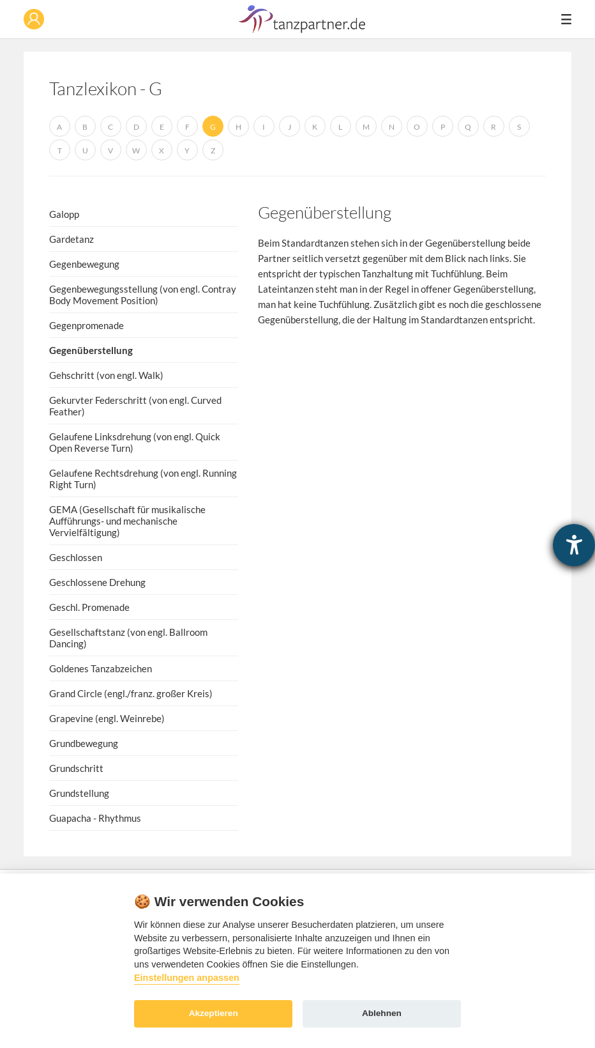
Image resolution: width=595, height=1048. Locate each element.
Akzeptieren (213, 1013)
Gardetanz (71, 239)
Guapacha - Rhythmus (95, 818)
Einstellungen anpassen (186, 978)
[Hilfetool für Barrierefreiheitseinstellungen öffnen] (574, 545)
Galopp (64, 214)
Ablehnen (382, 1013)
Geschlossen (75, 557)
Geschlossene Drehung (97, 582)
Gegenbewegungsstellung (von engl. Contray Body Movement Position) (142, 294)
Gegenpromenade (86, 325)
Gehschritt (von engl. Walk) (106, 375)
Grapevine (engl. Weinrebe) (107, 718)
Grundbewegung (83, 743)
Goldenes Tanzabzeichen (100, 668)
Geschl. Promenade (89, 607)
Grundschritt (76, 768)
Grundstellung (79, 793)
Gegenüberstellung (91, 350)
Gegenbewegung (84, 264)
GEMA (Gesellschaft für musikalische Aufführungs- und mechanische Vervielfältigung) (127, 521)
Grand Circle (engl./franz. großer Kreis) (131, 693)
